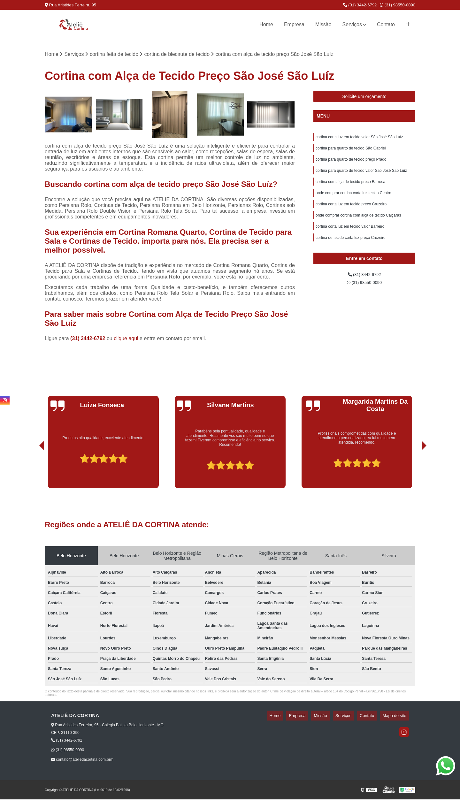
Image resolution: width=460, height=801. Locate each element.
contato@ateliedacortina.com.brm (82, 761)
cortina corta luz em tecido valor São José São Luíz (359, 139)
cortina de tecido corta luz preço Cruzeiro (351, 248)
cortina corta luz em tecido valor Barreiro (350, 236)
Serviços (352, 24)
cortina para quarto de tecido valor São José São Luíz (361, 175)
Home (266, 24)
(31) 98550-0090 (397, 5)
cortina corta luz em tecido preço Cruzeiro (351, 212)
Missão (323, 24)
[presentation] (33, 471)
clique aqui (126, 340)
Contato (386, 24)
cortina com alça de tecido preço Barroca (350, 188)
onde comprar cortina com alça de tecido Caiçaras (358, 224)
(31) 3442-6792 (360, 5)
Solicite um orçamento (364, 98)
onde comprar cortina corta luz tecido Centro (353, 200)
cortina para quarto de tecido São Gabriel (351, 151)
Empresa (294, 24)
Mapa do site (397, 717)
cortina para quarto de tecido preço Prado (351, 163)
